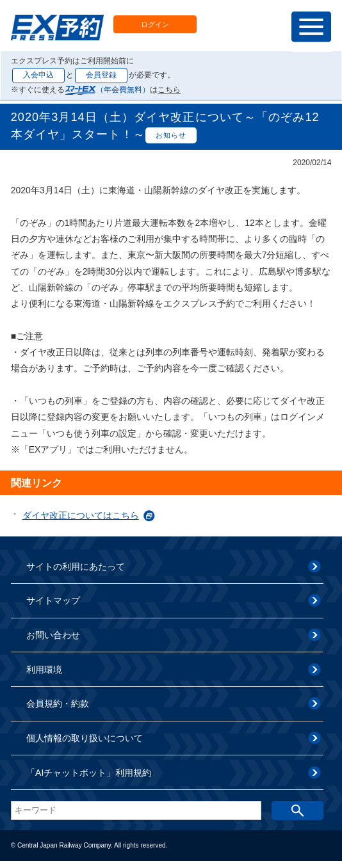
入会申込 (38, 74)
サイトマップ (53, 600)
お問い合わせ (53, 635)
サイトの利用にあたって (75, 566)
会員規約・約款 (57, 703)
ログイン (155, 24)
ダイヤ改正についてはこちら (80, 515)
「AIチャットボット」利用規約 (88, 773)
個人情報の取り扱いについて (84, 738)
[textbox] (136, 810)
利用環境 (44, 669)
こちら (169, 89)
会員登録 (101, 74)
